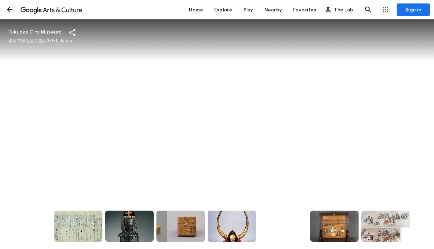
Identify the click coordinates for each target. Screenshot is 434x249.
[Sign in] (413, 9)
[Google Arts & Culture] (51, 9)
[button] (9, 9)
